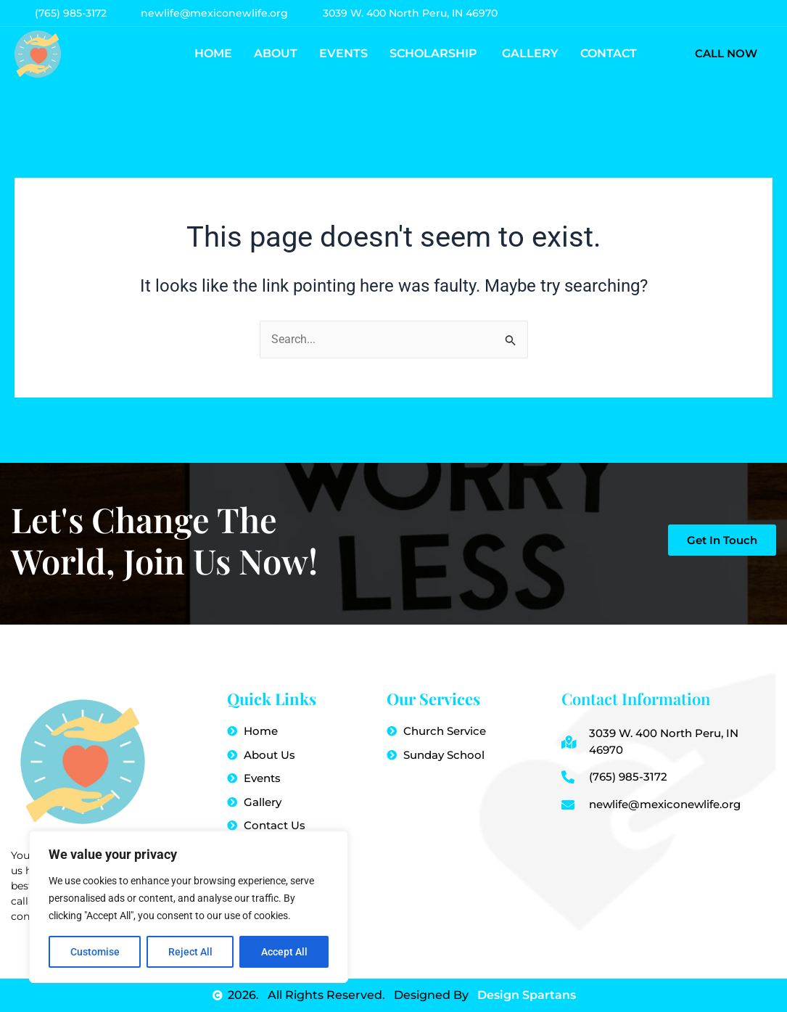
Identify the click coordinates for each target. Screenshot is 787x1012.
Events (343, 53)
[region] (188, 907)
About (275, 53)
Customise (95, 952)
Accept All (284, 952)
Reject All (190, 952)
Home (213, 53)
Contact (608, 53)
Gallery (530, 53)
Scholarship (435, 53)
